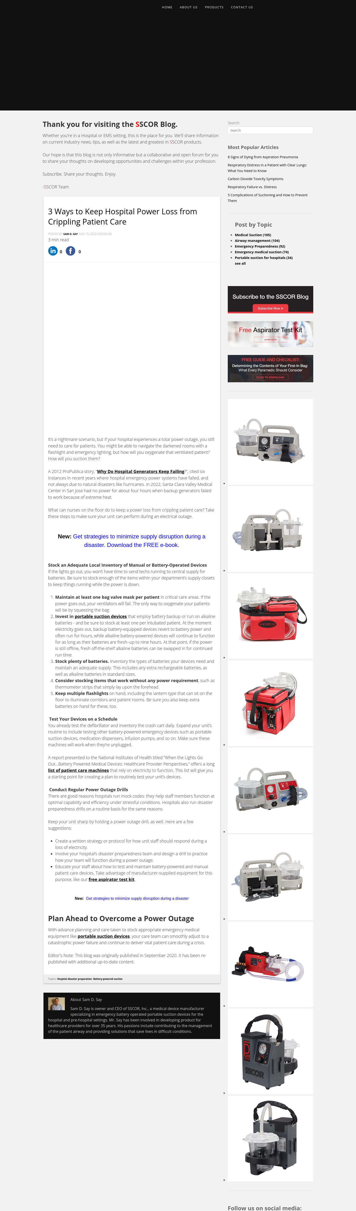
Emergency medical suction (264, 166)
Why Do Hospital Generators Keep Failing (140, 329)
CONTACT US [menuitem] (250, 11)
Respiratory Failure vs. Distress (255, 101)
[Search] (270, 44)
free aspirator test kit (111, 737)
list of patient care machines (78, 628)
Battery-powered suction (113, 837)
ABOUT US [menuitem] (192, 11)
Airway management (260, 154)
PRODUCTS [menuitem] (220, 11)
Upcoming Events (206, 1163)
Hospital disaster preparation (76, 837)
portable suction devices (104, 794)
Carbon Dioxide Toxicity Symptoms (258, 93)
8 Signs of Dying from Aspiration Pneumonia (267, 71)
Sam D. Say (71, 148)
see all (241, 177)
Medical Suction (255, 149)
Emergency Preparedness (262, 160)
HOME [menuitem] (168, 11)
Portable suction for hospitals (267, 171)
